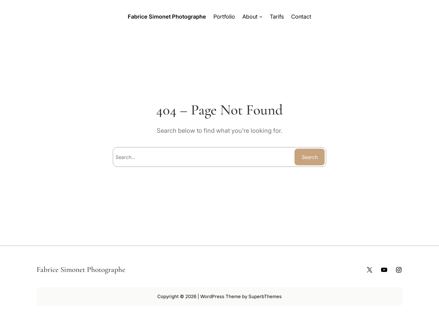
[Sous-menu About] (260, 16)
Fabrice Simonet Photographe (167, 16)
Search (310, 157)
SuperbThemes (265, 296)
